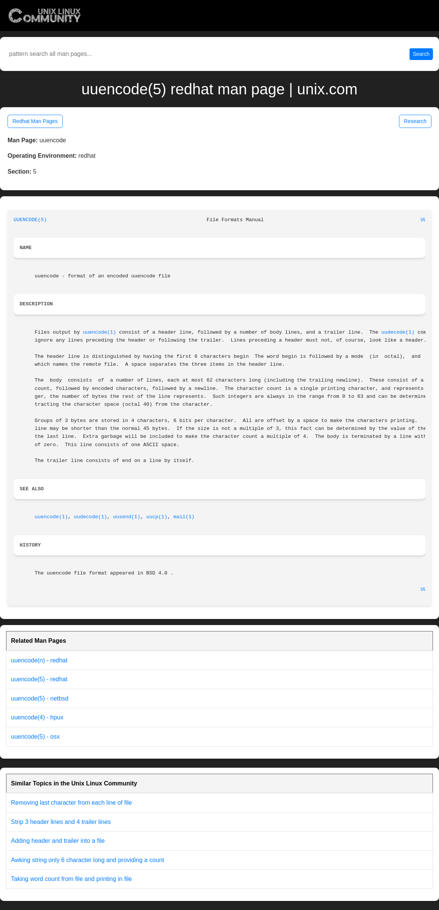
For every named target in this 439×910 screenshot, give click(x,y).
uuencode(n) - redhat (39, 660)
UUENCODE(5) (30, 220)
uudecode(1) (398, 332)
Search (421, 54)
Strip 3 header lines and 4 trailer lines (61, 822)
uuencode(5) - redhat (39, 679)
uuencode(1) (99, 332)
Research (415, 121)
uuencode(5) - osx (35, 736)
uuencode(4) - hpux (37, 717)
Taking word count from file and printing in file (71, 879)
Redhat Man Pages (35, 121)
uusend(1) (126, 517)
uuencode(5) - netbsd (39, 698)
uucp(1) (156, 517)
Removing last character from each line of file (71, 802)
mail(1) (184, 517)
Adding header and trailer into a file (58, 841)
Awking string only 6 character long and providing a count (87, 860)
